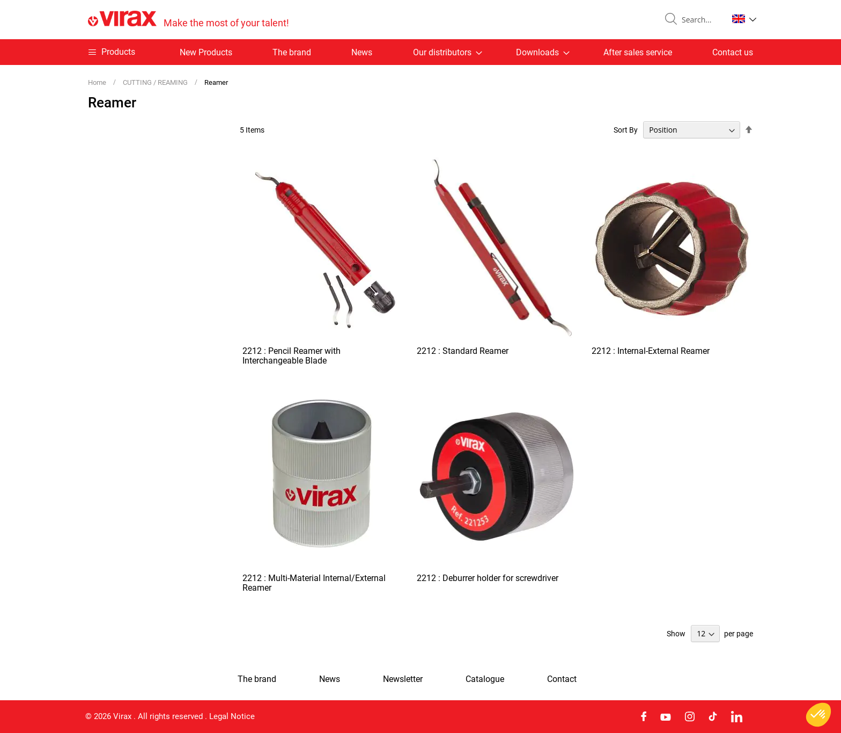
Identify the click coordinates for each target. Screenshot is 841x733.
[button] (744, 18)
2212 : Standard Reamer (462, 351)
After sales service (637, 52)
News (361, 52)
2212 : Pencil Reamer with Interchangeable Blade (291, 356)
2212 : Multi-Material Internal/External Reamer (314, 583)
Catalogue (485, 679)
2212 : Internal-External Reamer (651, 351)
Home (98, 82)
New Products (206, 52)
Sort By (626, 130)
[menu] (420, 52)
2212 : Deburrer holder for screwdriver (487, 578)
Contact (562, 679)
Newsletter (403, 679)
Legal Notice (232, 716)
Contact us (732, 52)
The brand (291, 52)
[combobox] (700, 19)
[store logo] (188, 19)
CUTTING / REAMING (156, 82)
